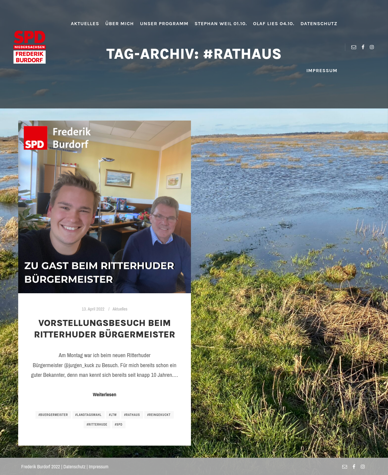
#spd (118, 425)
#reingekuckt (159, 415)
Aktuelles (119, 309)
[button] (10, 9)
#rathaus (132, 415)
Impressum (99, 466)
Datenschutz (74, 466)
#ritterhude (97, 425)
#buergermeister (53, 415)
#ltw (113, 415)
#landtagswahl (88, 415)
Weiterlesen (104, 394)
